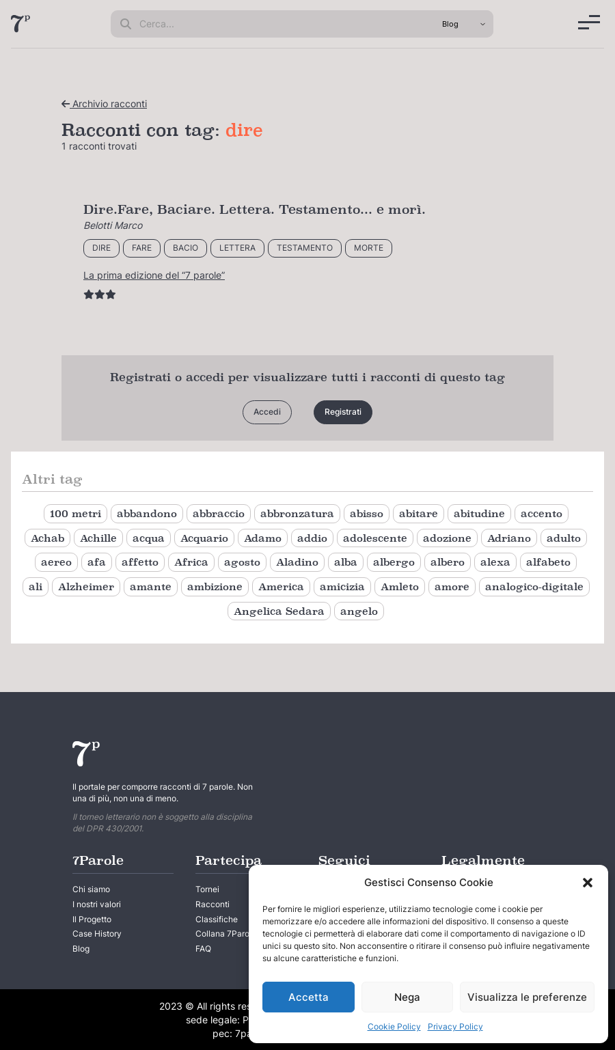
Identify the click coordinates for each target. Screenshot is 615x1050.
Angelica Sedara (279, 611)
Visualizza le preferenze (527, 997)
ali (35, 586)
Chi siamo (91, 889)
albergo (394, 562)
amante (151, 586)
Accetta (308, 997)
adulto (564, 538)
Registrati (343, 411)
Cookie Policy (394, 1026)
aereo (56, 562)
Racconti (212, 904)
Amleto (400, 586)
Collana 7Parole (225, 933)
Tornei (207, 889)
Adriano (509, 538)
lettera (237, 248)
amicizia (342, 586)
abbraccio (219, 513)
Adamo (263, 538)
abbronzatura (297, 513)
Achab (47, 538)
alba (345, 562)
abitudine (479, 513)
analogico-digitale (534, 586)
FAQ (203, 948)
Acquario (204, 538)
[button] (587, 882)
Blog (81, 948)
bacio (185, 248)
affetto (140, 562)
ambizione (215, 586)
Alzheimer (86, 586)
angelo (359, 611)
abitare (418, 513)
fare (142, 248)
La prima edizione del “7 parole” (154, 275)
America (281, 586)
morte (368, 248)
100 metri (75, 513)
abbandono (147, 513)
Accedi (267, 411)
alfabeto (548, 562)
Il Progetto (91, 919)
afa (96, 562)
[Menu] (589, 22)
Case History (97, 933)
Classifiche (216, 919)
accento (541, 513)
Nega (407, 997)
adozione (447, 538)
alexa (495, 562)
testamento (305, 248)
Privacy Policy (455, 1026)
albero (447, 562)
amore (452, 586)
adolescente (375, 538)
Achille (98, 538)
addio (312, 538)
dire (101, 248)
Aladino (297, 562)
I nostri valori (96, 904)
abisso (366, 513)
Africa (191, 562)
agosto (242, 562)
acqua (149, 538)
